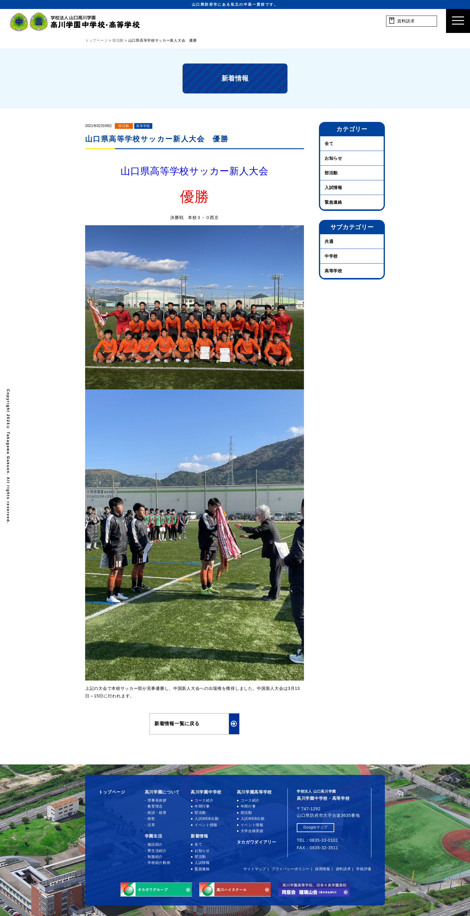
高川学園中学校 (206, 792)
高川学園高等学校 (254, 792)
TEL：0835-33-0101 (317, 840)
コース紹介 (204, 800)
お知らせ (333, 158)
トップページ (112, 792)
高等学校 (143, 126)
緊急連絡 (333, 202)
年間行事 (202, 806)
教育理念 (155, 806)
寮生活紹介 (157, 851)
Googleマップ (315, 827)
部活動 (123, 126)
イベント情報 (206, 825)
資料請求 (343, 869)
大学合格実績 (252, 831)
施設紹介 (155, 844)
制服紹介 (155, 857)
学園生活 (153, 836)
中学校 (331, 256)
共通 (329, 241)
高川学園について (162, 792)
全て (329, 143)
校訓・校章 (157, 813)
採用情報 (322, 869)
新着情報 (199, 836)
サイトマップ (254, 869)
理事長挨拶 (157, 800)
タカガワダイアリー (256, 842)
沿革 (151, 825)
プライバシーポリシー (291, 869)
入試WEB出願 (207, 819)
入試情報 (333, 187)
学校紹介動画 (158, 863)
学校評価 (363, 869)
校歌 (151, 819)
